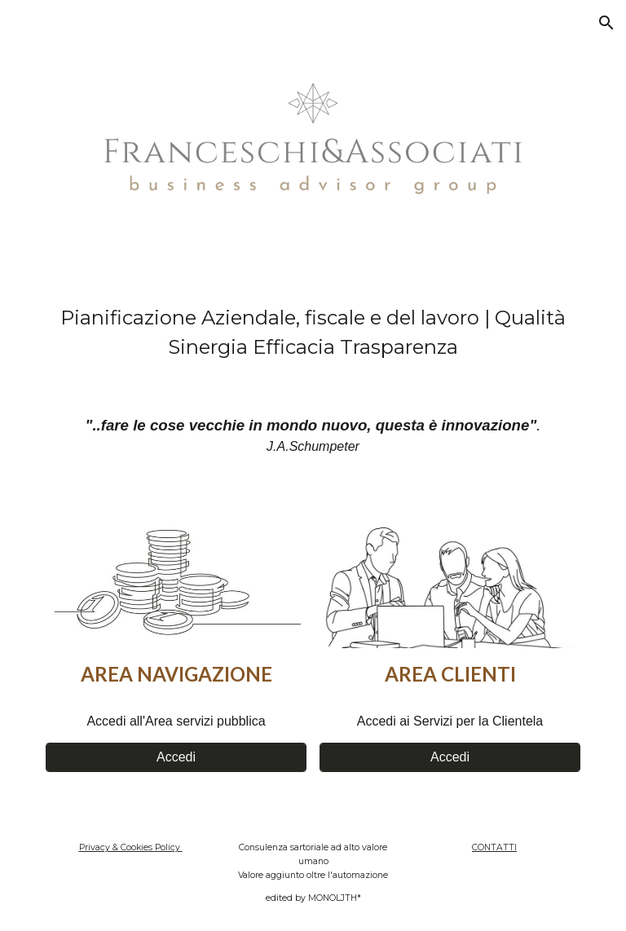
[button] (606, 22)
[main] (313, 332)
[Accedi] (175, 757)
